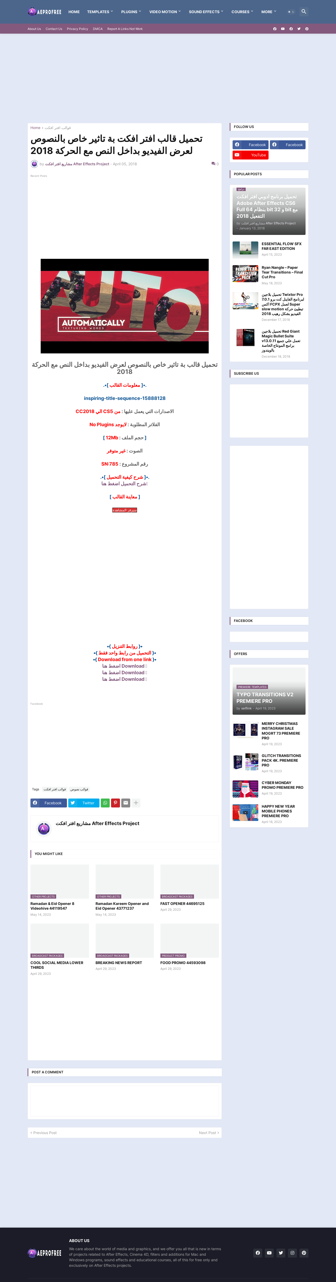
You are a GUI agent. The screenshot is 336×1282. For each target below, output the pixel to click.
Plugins (129, 11)
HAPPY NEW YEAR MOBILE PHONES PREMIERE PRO (278, 811)
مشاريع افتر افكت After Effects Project (97, 823)
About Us (34, 29)
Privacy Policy (77, 29)
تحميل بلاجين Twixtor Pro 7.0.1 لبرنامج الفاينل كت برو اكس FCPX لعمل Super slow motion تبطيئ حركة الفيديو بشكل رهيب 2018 (283, 304)
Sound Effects (204, 11)
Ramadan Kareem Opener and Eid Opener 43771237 (122, 905)
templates (98, 11)
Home (74, 11)
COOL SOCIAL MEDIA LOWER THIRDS (56, 965)
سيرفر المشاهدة (125, 510)
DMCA (98, 29)
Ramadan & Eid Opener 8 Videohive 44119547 (52, 905)
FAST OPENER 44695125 (182, 903)
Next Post (207, 1132)
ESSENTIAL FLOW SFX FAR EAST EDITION (282, 246)
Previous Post (45, 1132)
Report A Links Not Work (125, 29)
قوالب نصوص (79, 789)
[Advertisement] (168, 78)
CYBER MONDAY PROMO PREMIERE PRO (282, 785)
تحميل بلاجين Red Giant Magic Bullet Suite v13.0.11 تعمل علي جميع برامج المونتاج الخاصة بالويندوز (281, 341)
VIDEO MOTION (163, 11)
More (266, 11)
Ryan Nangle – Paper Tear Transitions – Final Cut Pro (282, 272)
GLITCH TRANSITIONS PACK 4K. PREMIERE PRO (281, 760)
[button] (291, 11)
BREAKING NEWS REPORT (119, 962)
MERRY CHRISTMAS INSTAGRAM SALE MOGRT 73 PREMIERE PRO (281, 730)
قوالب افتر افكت (58, 128)
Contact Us (54, 29)
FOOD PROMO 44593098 (183, 962)
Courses (240, 11)
